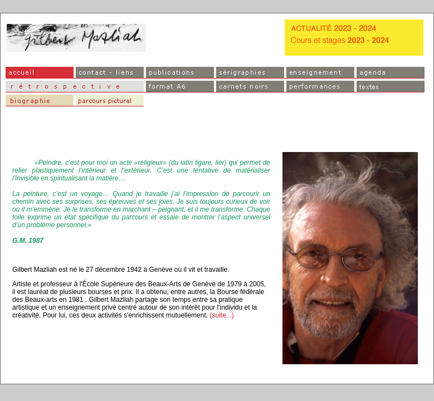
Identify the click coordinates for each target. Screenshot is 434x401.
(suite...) (221, 315)
